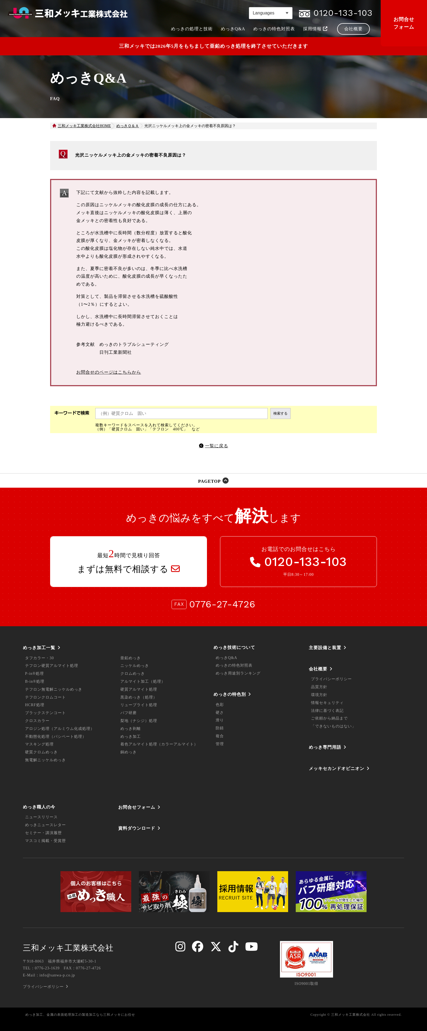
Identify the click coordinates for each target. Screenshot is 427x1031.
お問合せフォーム (404, 23)
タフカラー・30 (39, 658)
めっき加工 (130, 737)
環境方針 (319, 695)
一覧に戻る (216, 445)
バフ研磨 (128, 713)
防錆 (220, 728)
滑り (220, 720)
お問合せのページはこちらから (108, 372)
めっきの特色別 (229, 694)
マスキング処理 (39, 744)
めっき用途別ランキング (238, 673)
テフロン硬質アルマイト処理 (51, 666)
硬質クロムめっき (41, 752)
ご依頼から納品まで (329, 718)
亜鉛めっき (130, 658)
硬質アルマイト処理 (138, 689)
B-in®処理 (34, 681)
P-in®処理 (34, 674)
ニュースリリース (41, 817)
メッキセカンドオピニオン (336, 768)
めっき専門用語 (325, 747)
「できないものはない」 (333, 726)
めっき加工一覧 (39, 647)
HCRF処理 (34, 705)
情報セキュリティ (327, 703)
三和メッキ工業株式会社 (68, 947)
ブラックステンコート (45, 713)
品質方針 (319, 687)
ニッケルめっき (134, 666)
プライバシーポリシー (331, 679)
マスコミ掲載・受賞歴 (45, 841)
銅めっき (128, 752)
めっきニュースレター (45, 825)
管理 (220, 744)
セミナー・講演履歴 (43, 833)
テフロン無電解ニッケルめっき (53, 689)
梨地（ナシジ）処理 (138, 721)
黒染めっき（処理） (138, 697)
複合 (220, 736)
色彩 (220, 705)
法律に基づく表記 (327, 711)
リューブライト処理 (138, 705)
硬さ (220, 713)
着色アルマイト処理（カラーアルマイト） (159, 744)
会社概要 (318, 669)
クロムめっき (132, 674)
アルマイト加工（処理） (142, 681)
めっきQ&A (226, 658)
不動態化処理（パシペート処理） (55, 737)
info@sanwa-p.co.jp (57, 975)
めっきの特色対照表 (234, 665)
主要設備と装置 (325, 647)
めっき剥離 (130, 729)
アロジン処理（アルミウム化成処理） (59, 729)
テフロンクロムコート (45, 697)
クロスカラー (37, 721)
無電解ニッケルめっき (45, 760)
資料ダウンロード (136, 828)
